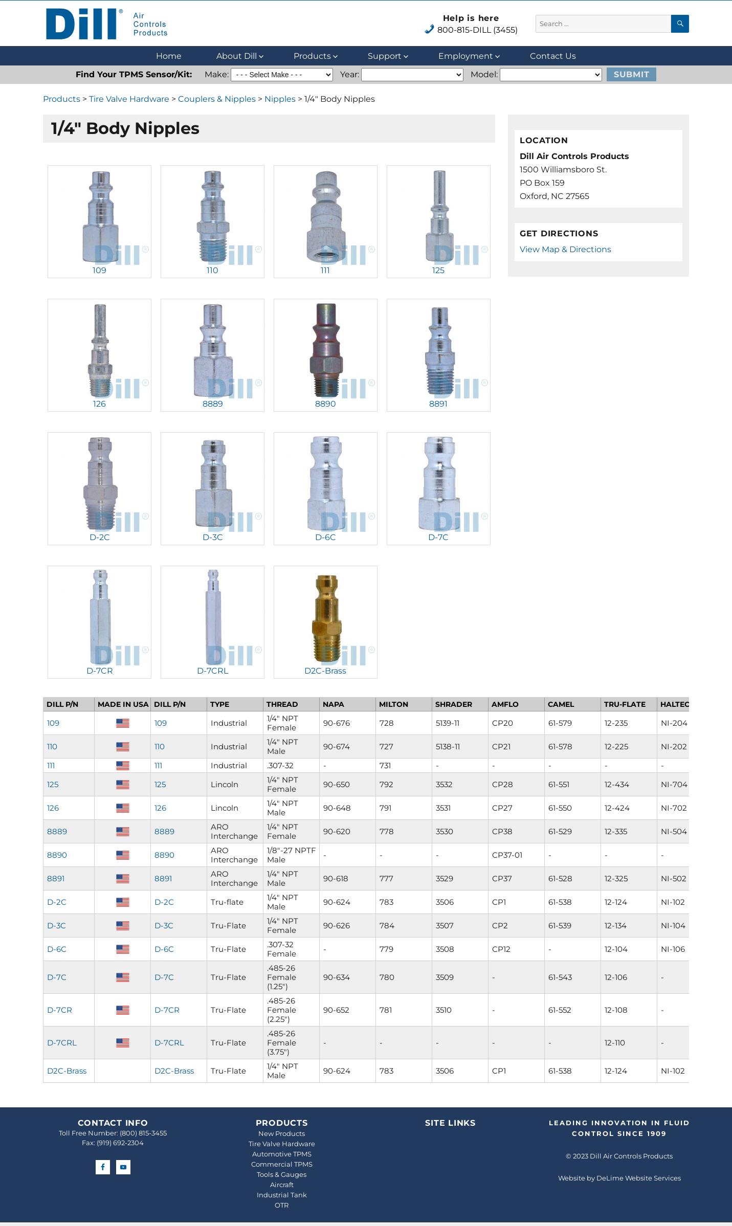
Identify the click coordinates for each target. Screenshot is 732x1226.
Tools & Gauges (281, 1174)
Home (169, 56)
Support (385, 56)
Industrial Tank (282, 1195)
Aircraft (282, 1184)
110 (212, 270)
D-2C (100, 537)
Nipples (280, 99)
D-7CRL (212, 671)
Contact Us (553, 56)
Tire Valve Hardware (129, 99)
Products (312, 56)
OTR (282, 1205)
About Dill (236, 56)
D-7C (438, 537)
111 (325, 270)
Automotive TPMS (282, 1154)
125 (438, 270)
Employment (465, 56)
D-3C (213, 537)
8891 (438, 404)
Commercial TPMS (282, 1164)
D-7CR (99, 671)
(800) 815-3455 (143, 1133)
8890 (325, 404)
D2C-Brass (325, 671)
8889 (213, 404)
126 (99, 404)
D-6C (325, 537)
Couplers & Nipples (217, 99)
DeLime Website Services (638, 1178)
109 (99, 270)
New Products (281, 1133)
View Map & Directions (565, 249)
